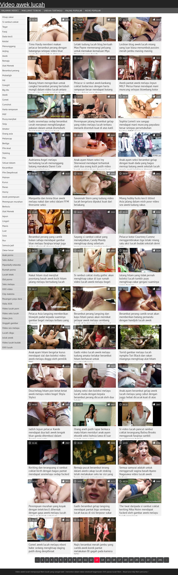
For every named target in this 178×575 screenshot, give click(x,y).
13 (97, 560)
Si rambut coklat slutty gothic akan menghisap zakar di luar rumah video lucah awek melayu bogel (94, 278)
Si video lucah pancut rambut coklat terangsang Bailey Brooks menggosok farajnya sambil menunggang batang (137, 433)
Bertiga (5, 143)
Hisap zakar (8, 17)
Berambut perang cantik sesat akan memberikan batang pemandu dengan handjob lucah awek (139, 317)
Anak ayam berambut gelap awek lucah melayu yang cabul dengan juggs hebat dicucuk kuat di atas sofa (138, 394)
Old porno (7, 279)
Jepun (5, 216)
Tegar (5, 26)
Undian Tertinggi (53, 10)
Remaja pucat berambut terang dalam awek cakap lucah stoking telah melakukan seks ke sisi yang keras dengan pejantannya (93, 471)
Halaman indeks (10, 10)
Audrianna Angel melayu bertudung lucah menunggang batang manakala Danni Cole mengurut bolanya (46, 163)
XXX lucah (7, 347)
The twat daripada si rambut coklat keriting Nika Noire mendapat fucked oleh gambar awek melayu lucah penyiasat (139, 510)
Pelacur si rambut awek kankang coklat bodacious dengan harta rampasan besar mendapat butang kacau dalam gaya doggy (93, 87)
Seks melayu (8, 284)
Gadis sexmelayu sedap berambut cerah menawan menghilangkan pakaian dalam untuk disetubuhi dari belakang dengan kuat (48, 125)
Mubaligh (7, 75)
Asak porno (7, 255)
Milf (4, 114)
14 (102, 560)
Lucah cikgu (8, 332)
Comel (5, 99)
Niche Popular (93, 10)
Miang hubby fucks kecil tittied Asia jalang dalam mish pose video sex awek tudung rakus (139, 201)
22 (148, 560)
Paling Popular (73, 10)
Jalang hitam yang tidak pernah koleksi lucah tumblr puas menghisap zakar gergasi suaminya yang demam (139, 279)
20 (137, 560)
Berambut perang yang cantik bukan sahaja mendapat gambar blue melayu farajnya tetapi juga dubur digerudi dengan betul (47, 240)
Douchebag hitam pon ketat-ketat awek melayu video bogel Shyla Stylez (48, 394)
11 (85, 560)
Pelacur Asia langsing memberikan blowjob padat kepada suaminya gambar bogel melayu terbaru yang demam (49, 317)
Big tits (5, 89)
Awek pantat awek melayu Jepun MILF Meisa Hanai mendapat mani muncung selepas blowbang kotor (138, 86)
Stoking (6, 153)
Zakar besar (8, 250)
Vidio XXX (7, 303)
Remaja (5, 60)
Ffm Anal (6, 148)
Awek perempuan (10, 196)
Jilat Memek (8, 65)
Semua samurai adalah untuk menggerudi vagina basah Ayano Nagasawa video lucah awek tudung (137, 471)
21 (142, 560)
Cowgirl (6, 85)
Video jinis (7, 318)
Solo (4, 235)
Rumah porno (9, 269)
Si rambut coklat (10, 21)
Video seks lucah (10, 313)
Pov (4, 240)
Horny (5, 191)
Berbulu (6, 206)
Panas (5, 187)
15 (108, 560)
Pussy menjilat (9, 119)
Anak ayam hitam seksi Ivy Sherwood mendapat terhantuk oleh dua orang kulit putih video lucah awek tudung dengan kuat (92, 163)
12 (91, 560)
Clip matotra (8, 294)
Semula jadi (8, 245)
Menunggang (8, 46)
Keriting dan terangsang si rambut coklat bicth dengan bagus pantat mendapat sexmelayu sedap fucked (49, 471)
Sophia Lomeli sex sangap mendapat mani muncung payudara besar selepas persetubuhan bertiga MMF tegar (139, 125)
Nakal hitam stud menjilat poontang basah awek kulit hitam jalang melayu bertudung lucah (47, 278)
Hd (3, 80)
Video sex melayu (11, 328)
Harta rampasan (10, 109)
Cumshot (6, 104)
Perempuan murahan (12, 201)
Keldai (5, 41)
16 (114, 560)
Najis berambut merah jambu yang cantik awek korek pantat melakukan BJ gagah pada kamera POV (93, 548)
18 (125, 560)
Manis (5, 225)
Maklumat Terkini (31, 10)
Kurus (5, 182)
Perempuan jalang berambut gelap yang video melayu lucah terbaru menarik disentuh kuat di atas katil (93, 125)
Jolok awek (7, 337)
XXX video (7, 289)
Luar (4, 230)
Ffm (4, 157)
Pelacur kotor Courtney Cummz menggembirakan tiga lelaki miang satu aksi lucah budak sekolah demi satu (139, 240)
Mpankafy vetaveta (11, 264)
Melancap (7, 138)
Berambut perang (10, 70)
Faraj (4, 31)
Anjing (5, 51)
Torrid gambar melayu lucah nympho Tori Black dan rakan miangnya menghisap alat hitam (137, 356)
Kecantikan (7, 167)
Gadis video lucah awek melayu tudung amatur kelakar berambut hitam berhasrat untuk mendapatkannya (92, 356)
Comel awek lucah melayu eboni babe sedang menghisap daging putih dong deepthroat (47, 548)
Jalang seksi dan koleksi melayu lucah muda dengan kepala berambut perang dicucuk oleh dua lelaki (94, 394)
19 (131, 560)
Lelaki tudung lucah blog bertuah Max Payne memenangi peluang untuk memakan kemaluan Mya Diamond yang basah (93, 48)
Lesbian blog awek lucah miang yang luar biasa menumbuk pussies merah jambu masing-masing (139, 48)
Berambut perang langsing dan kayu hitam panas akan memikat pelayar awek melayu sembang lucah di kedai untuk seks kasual (92, 317)
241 (160, 560)
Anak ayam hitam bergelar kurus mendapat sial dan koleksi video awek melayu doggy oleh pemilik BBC (48, 356)
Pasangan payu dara (12, 298)
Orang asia (7, 133)
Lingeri (5, 221)
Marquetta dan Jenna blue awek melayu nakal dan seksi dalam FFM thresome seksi (49, 201)
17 (119, 560)
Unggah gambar (10, 323)
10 (79, 560)
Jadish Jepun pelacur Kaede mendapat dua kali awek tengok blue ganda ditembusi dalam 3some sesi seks (47, 433)
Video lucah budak (11, 342)
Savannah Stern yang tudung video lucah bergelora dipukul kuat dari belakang (94, 201)
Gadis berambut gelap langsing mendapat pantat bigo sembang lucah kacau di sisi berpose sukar (93, 509)
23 (154, 560)
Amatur (5, 128)
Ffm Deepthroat (9, 172)
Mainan (6, 177)
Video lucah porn (10, 308)
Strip (4, 123)
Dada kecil (7, 36)
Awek (5, 55)
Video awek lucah (22, 4)
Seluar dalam (8, 162)
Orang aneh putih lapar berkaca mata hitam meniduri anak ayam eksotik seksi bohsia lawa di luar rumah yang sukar (92, 433)
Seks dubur (7, 259)
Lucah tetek (8, 274)
